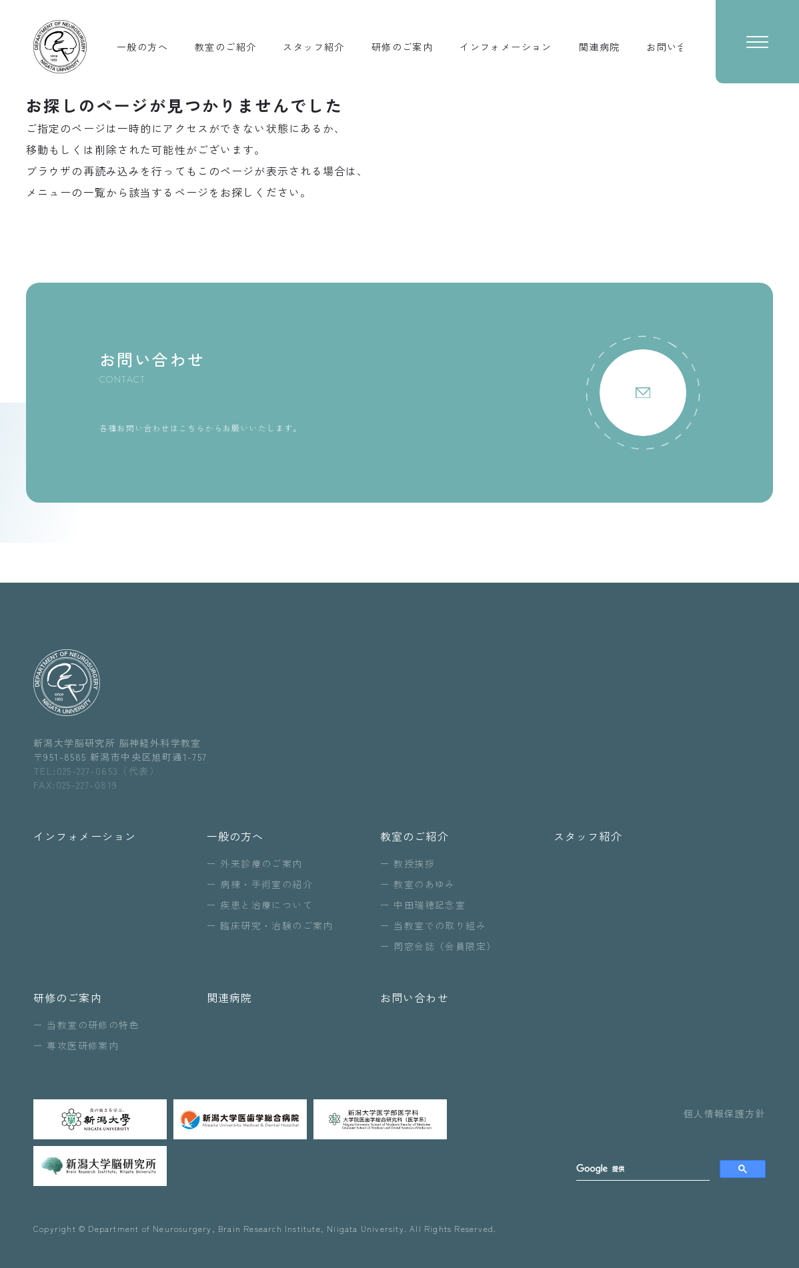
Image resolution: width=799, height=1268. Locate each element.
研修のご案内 (67, 997)
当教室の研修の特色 (93, 1024)
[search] (643, 1169)
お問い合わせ (414, 997)
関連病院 (229, 997)
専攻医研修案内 (83, 1045)
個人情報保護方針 (725, 1113)
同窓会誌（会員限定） (444, 946)
